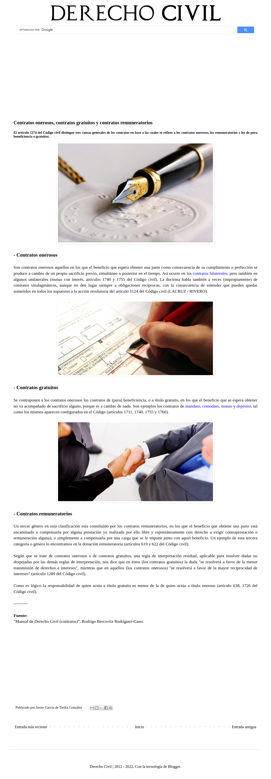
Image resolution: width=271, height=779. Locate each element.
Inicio (139, 727)
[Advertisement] (135, 74)
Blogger (174, 766)
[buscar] (125, 30)
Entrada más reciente (31, 727)
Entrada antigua (244, 727)
